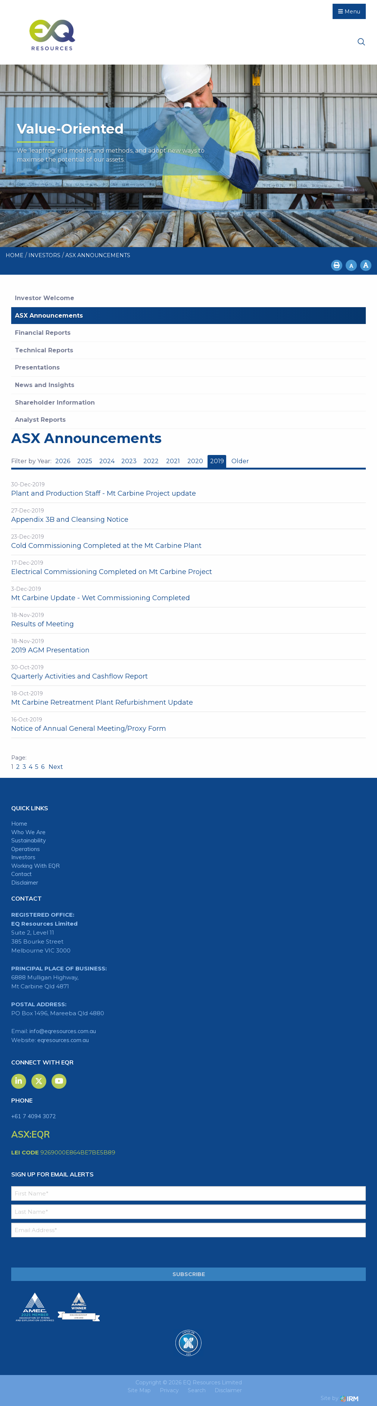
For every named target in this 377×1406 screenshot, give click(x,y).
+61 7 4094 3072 (33, 1116)
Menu (349, 11)
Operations (25, 848)
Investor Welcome (44, 298)
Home (19, 823)
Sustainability (28, 840)
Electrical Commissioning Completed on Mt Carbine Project (111, 572)
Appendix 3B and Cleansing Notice (69, 519)
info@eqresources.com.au (62, 1031)
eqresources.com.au (63, 1040)
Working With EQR (35, 865)
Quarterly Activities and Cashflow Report (79, 676)
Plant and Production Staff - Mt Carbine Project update (103, 493)
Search (197, 1390)
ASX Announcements (49, 315)
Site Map (139, 1390)
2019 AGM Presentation (50, 650)
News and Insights (44, 385)
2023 (129, 461)
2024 (107, 461)
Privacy (169, 1390)
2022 (151, 461)
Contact (21, 873)
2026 (62, 461)
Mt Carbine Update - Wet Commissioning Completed (100, 598)
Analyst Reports (40, 419)
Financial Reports (43, 332)
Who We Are (28, 832)
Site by (339, 1398)
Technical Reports (44, 350)
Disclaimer (24, 882)
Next (55, 766)
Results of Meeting (42, 624)
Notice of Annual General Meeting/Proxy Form (88, 728)
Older (239, 461)
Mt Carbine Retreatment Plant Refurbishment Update (102, 702)
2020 (195, 461)
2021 (173, 461)
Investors (23, 857)
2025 (84, 461)
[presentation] (56, 1252)
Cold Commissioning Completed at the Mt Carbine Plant (106, 546)
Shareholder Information (55, 402)
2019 (217, 461)
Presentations (37, 367)
